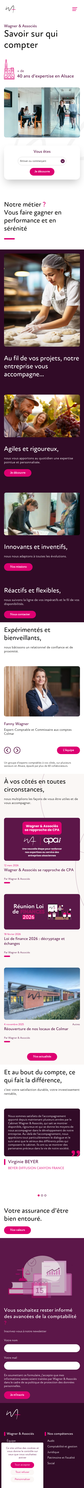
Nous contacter (20, 614)
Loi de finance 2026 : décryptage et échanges (34, 941)
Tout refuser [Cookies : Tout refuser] (22, 1472)
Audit (50, 1441)
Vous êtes (42, 152)
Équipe (11, 1441)
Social (51, 1463)
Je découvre (42, 171)
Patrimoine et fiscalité (61, 1457)
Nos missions (18, 567)
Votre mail (11, 1358)
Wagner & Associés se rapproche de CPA (39, 870)
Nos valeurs (17, 1230)
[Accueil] (10, 9)
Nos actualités (42, 1056)
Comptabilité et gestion (62, 1446)
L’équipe (68, 750)
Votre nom (11, 1340)
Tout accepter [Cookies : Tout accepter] (22, 1465)
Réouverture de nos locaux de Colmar (36, 1029)
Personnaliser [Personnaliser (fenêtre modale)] (22, 1479)
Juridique (53, 1452)
